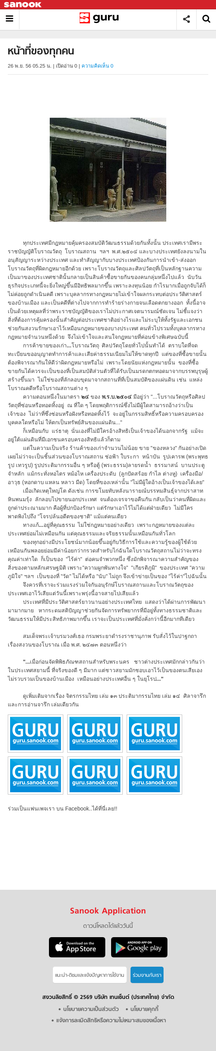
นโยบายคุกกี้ (145, 1009)
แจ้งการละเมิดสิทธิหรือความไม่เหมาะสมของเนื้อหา (111, 1020)
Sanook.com (23, 5)
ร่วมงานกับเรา (147, 975)
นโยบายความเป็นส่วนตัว (91, 1009)
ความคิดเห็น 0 (97, 66)
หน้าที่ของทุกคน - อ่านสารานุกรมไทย (101, 19)
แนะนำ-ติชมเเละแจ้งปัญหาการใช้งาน (89, 975)
